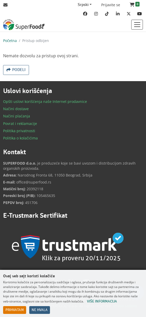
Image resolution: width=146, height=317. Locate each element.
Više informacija (102, 301)
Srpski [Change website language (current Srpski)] (83, 4)
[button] (134, 5)
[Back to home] (24, 24)
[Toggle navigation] (137, 25)
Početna (10, 40)
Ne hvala (40, 310)
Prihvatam (14, 310)
